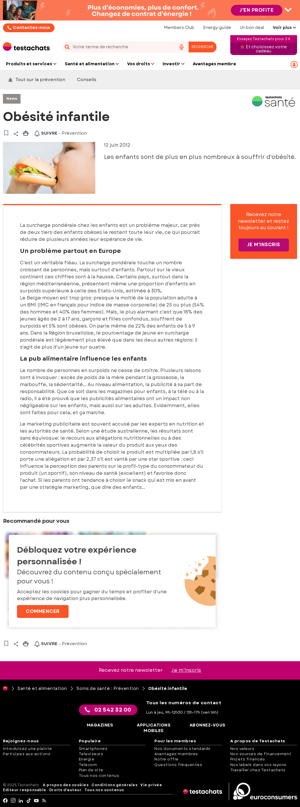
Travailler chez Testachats (258, 770)
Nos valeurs (242, 748)
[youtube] (36, 800)
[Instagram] (13, 800)
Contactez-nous (31, 27)
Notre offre (166, 759)
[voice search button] (181, 47)
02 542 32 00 (108, 710)
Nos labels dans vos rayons (258, 764)
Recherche (203, 46)
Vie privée (151, 785)
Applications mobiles (154, 728)
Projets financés (247, 759)
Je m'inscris (263, 244)
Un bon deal (252, 27)
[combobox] (139, 47)
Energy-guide (217, 27)
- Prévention (60, 133)
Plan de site (91, 770)
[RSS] (44, 800)
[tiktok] (28, 800)
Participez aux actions (26, 754)
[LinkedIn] (20, 800)
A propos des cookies (65, 785)
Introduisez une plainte (27, 748)
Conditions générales (114, 785)
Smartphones (93, 748)
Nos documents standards (182, 748)
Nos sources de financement (261, 754)
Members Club (179, 27)
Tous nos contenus (99, 775)
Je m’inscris (186, 670)
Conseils (86, 79)
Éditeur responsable (24, 790)
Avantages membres (176, 754)
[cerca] (116, 47)
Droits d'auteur (65, 790)
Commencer (43, 611)
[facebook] (5, 800)
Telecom (88, 764)
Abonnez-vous (208, 725)
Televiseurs (91, 754)
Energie (87, 759)
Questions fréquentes (178, 764)
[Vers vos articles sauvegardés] (6, 133)
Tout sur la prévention (36, 79)
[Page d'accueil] (5, 688)
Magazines (100, 725)
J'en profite (257, 10)
